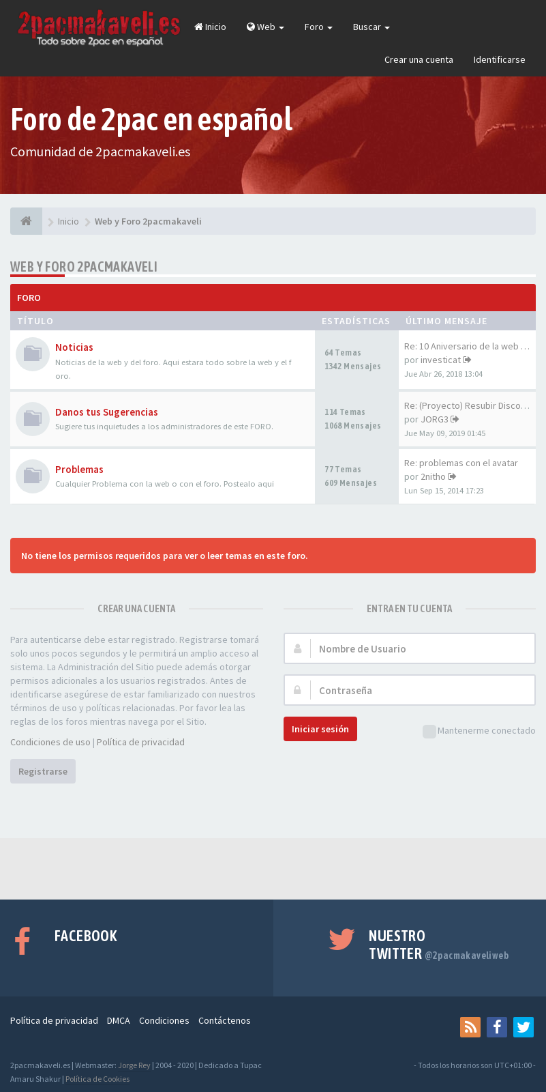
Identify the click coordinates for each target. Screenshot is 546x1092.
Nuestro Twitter (439, 944)
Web (265, 26)
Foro (319, 26)
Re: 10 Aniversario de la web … (467, 346)
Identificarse (500, 59)
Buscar (371, 26)
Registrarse (42, 771)
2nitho (433, 476)
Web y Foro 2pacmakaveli (83, 266)
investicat (441, 360)
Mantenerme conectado (479, 731)
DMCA (118, 1020)
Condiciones (164, 1020)
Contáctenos (224, 1020)
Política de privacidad (141, 742)
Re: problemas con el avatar (461, 463)
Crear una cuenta (418, 59)
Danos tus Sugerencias (106, 411)
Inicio (210, 26)
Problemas (79, 469)
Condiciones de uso (50, 742)
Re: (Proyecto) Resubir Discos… (469, 405)
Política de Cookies (97, 1079)
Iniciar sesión (320, 729)
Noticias (74, 347)
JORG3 (435, 419)
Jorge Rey (134, 1065)
